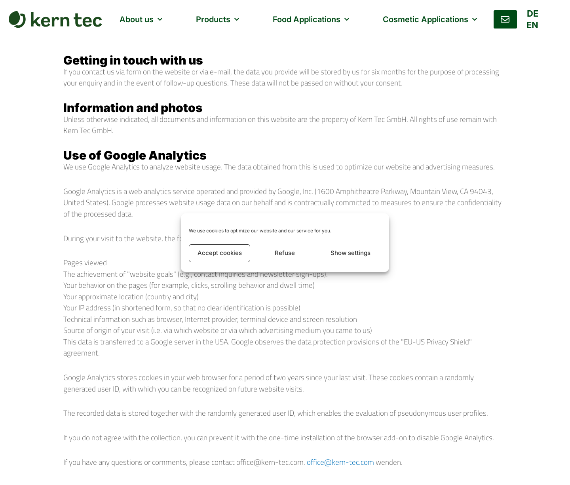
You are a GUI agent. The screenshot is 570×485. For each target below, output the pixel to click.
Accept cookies (220, 253)
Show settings (350, 253)
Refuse (285, 253)
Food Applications (311, 19)
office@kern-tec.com (340, 462)
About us (140, 19)
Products (217, 19)
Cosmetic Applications (430, 19)
